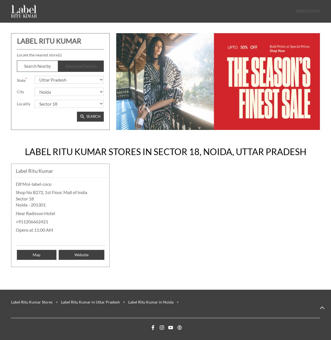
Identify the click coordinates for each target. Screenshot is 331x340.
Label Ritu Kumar (34, 171)
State (22, 80)
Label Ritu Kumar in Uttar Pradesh (90, 302)
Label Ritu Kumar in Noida (151, 302)
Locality (23, 103)
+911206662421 (32, 221)
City (20, 91)
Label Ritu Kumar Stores (32, 302)
